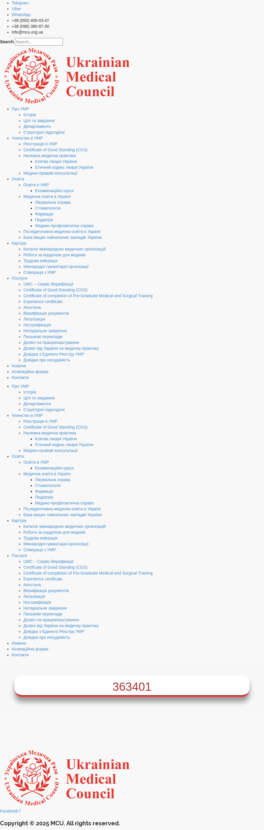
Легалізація (34, 319)
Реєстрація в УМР (40, 144)
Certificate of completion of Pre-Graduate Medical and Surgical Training (88, 295)
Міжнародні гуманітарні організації (56, 266)
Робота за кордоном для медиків (54, 255)
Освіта (18, 179)
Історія (29, 114)
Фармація (44, 214)
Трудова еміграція (40, 260)
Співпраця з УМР (39, 272)
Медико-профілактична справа (64, 225)
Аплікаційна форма (30, 371)
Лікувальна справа (52, 202)
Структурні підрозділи (44, 132)
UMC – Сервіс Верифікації (48, 284)
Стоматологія (48, 208)
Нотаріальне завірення (45, 330)
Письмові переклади (42, 336)
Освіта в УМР (36, 184)
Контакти (20, 377)
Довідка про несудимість (46, 360)
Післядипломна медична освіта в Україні (62, 231)
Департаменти (37, 126)
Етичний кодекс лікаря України (64, 167)
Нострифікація (37, 325)
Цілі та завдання (39, 120)
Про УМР (20, 109)
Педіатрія (44, 219)
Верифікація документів (46, 313)
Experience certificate (43, 301)
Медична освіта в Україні (46, 196)
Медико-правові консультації (50, 173)
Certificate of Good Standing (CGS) (55, 149)
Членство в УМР (27, 138)
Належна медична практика (49, 155)
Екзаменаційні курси (54, 190)
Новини (19, 365)
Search (7, 41)
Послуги (19, 278)
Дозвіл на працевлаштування (51, 342)
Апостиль (32, 307)
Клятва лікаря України (56, 161)
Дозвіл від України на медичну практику (61, 348)
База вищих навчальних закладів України (62, 237)
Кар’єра (19, 243)
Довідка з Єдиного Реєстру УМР (53, 354)
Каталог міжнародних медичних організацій (64, 249)
